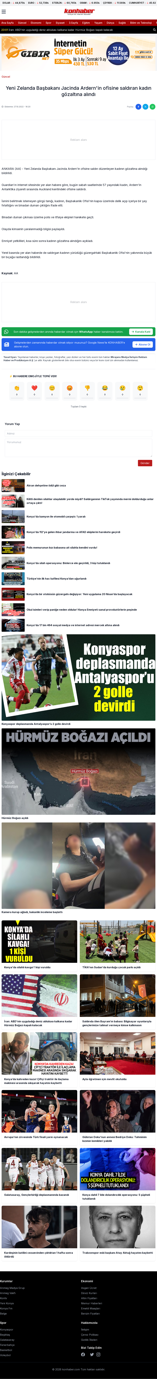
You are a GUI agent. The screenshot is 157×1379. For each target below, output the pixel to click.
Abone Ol (142, 344)
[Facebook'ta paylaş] (138, 107)
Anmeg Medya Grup (12, 1288)
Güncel (22, 22)
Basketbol (6, 1350)
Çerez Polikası (89, 1334)
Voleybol (5, 1355)
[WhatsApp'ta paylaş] (152, 107)
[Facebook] (83, 1354)
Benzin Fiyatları (90, 1313)
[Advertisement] (78, 140)
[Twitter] (92, 1354)
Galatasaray (7, 1339)
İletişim (85, 1329)
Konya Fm (6, 1308)
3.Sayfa (73, 22)
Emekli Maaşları (90, 1308)
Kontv (3, 1298)
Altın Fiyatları (89, 1298)
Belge (3, 1313)
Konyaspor (6, 1329)
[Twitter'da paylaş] (145, 107)
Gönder (145, 463)
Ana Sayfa (7, 22)
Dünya (110, 22)
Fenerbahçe (7, 1345)
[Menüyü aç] (4, 12)
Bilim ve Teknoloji (141, 22)
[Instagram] (98, 1354)
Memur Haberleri (91, 1303)
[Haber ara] (154, 30)
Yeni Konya (7, 1303)
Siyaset (60, 22)
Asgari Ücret (88, 1288)
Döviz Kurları (89, 1293)
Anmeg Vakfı (8, 1293)
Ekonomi (36, 22)
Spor (48, 22)
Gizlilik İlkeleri (89, 1339)
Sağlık (122, 22)
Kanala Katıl (141, 331)
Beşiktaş (5, 1334)
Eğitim (86, 22)
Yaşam (98, 22)
